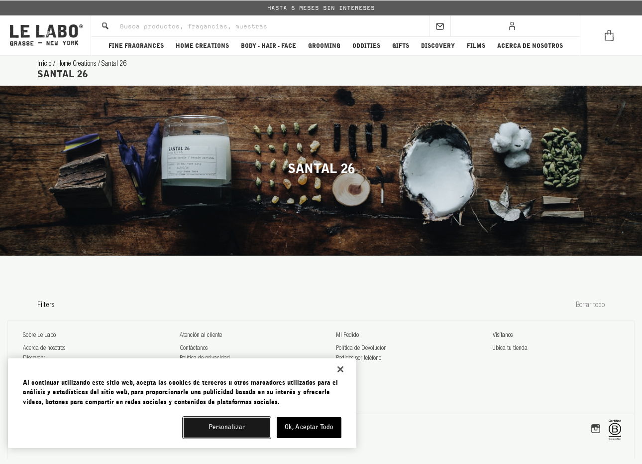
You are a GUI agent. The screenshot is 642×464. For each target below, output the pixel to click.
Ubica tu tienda (510, 348)
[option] (321, 7)
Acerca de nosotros (44, 348)
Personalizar (227, 427)
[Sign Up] (439, 25)
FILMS (476, 46)
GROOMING (324, 46)
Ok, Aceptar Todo (309, 427)
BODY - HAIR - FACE (268, 46)
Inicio (45, 64)
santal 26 (114, 64)
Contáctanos (194, 348)
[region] (182, 403)
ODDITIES (366, 46)
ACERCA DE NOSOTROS (530, 46)
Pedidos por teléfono (358, 358)
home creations (77, 64)
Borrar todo (590, 305)
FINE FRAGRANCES (136, 46)
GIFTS (400, 46)
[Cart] (611, 35)
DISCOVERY (438, 46)
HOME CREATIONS (202, 46)
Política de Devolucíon (361, 348)
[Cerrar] (340, 369)
